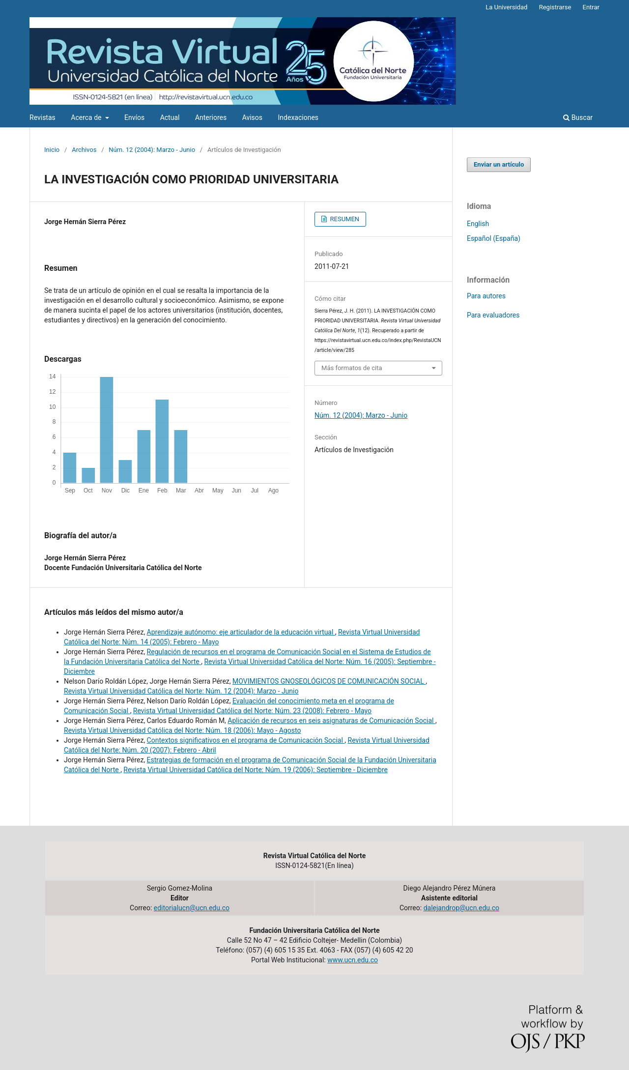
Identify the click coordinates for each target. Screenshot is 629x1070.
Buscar (578, 117)
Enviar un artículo (499, 164)
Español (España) (493, 238)
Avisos (252, 117)
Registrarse (555, 7)
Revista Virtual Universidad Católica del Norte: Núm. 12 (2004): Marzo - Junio (181, 691)
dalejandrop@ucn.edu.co (461, 908)
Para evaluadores (493, 315)
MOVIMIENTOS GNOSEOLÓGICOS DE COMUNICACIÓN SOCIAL (329, 681)
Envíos (134, 117)
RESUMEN (343, 219)
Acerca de (87, 117)
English (478, 224)
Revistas (42, 117)
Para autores (486, 296)
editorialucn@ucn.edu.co (191, 908)
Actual (170, 117)
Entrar (591, 7)
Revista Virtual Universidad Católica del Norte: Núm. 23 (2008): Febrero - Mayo (252, 711)
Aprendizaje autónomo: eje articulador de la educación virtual (241, 632)
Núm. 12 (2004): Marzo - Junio (152, 149)
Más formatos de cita (351, 368)
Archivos (84, 149)
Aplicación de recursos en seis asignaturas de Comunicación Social (331, 720)
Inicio (51, 149)
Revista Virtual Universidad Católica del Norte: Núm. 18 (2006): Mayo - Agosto (182, 730)
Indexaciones (298, 117)
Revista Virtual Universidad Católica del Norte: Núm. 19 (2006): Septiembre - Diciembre (255, 770)
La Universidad (506, 7)
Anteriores (211, 117)
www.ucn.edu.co (352, 960)
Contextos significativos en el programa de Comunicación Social (246, 740)
